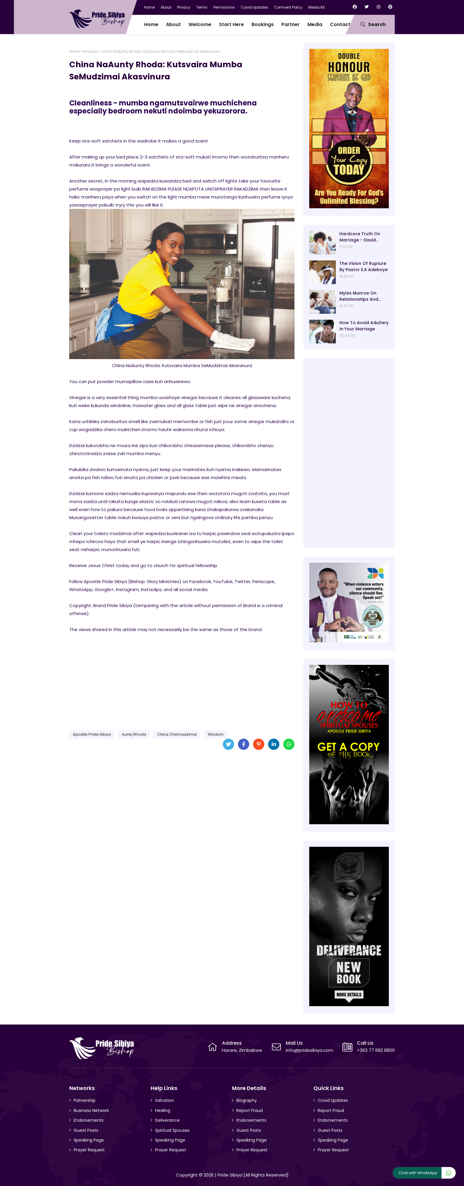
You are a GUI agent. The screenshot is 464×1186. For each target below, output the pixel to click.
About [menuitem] (173, 24)
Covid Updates (254, 7)
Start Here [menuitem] (231, 24)
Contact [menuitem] (340, 24)
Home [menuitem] (151, 24)
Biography (246, 1100)
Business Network (91, 1110)
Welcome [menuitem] (199, 24)
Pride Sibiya (230, 1175)
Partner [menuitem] (290, 24)
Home (149, 7)
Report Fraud (249, 1110)
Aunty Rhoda (134, 734)
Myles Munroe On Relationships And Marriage (358, 296)
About (166, 7)
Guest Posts (86, 1130)
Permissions (224, 7)
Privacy (183, 7)
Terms (201, 7)
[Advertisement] (181, 679)
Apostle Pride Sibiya (92, 734)
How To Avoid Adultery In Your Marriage (364, 326)
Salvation (164, 1100)
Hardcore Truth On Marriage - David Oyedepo (359, 237)
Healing (162, 1110)
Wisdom (90, 51)
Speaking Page (89, 1140)
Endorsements (89, 1120)
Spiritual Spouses (172, 1130)
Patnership (85, 1100)
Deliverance (167, 1120)
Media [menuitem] (314, 24)
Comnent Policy (288, 7)
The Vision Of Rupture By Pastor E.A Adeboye (363, 266)
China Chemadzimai (177, 734)
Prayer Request (89, 1150)
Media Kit (316, 7)
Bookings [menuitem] (263, 24)
